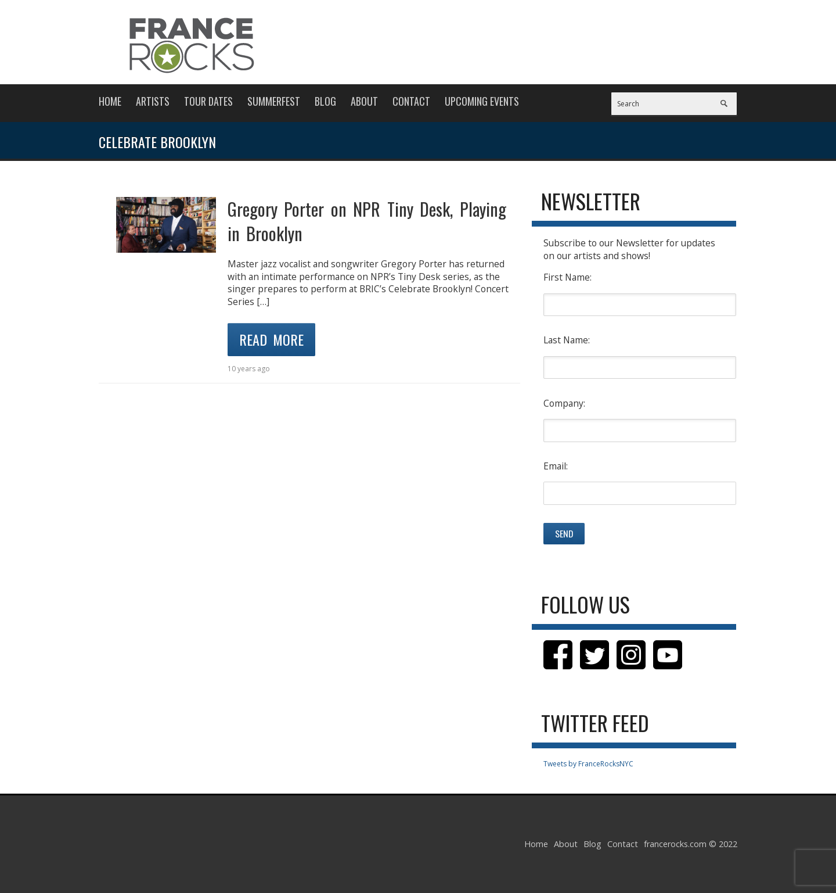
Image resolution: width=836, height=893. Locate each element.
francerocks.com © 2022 (690, 843)
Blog (325, 101)
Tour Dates (208, 101)
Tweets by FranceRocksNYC (588, 764)
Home (110, 101)
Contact (411, 101)
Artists (153, 101)
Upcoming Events (482, 101)
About (364, 101)
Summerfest (273, 101)
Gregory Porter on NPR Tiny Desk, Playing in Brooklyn (367, 221)
